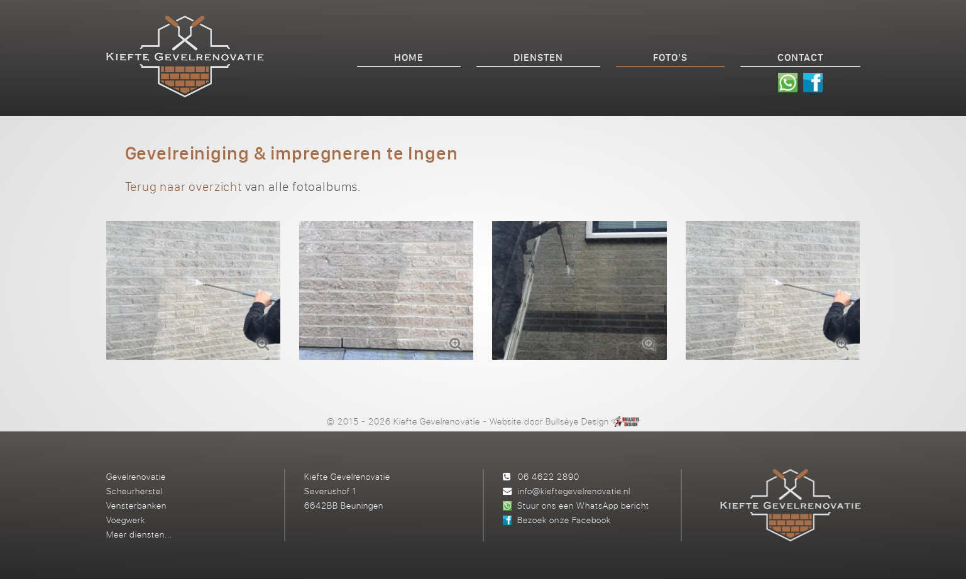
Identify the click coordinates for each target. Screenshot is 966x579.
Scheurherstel (134, 491)
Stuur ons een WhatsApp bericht (583, 505)
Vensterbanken (136, 505)
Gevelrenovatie (136, 476)
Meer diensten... (139, 534)
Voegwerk (125, 520)
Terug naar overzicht (183, 186)
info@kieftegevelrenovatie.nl (574, 491)
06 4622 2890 (548, 476)
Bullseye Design (577, 421)
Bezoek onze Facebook (563, 520)
